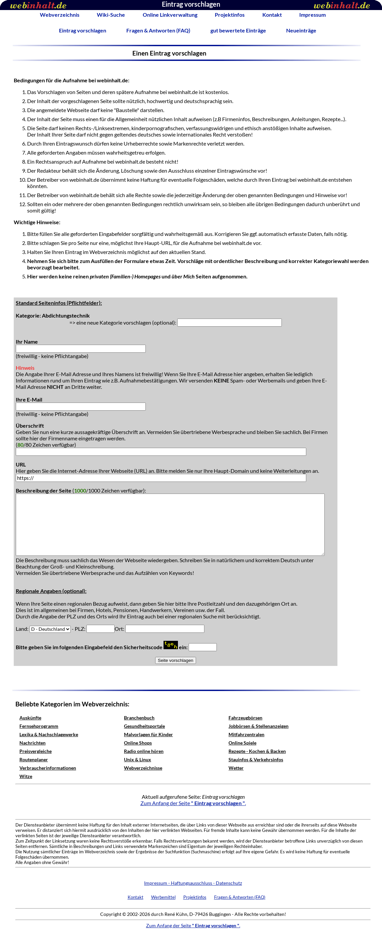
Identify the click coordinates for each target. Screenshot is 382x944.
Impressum (312, 14)
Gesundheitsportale (144, 726)
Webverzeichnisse (143, 768)
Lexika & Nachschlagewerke (48, 734)
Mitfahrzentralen (246, 734)
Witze (25, 776)
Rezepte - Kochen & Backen (257, 751)
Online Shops (138, 743)
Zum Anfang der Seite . (193, 803)
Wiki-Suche (111, 14)
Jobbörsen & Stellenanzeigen (259, 726)
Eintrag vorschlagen (82, 30)
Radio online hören (144, 751)
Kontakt (272, 14)
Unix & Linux (137, 759)
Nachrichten (32, 743)
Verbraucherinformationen (47, 768)
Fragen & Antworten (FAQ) (158, 30)
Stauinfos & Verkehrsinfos (256, 759)
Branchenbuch (139, 717)
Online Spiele (242, 743)
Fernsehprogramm (38, 726)
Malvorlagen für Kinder (148, 734)
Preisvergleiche (35, 751)
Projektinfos (230, 14)
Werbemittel (163, 897)
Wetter (236, 768)
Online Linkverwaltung (170, 14)
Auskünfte (30, 717)
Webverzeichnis (59, 14)
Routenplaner (33, 759)
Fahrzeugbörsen (245, 717)
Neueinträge (301, 30)
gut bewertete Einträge (238, 30)
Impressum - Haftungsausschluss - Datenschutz (193, 883)
